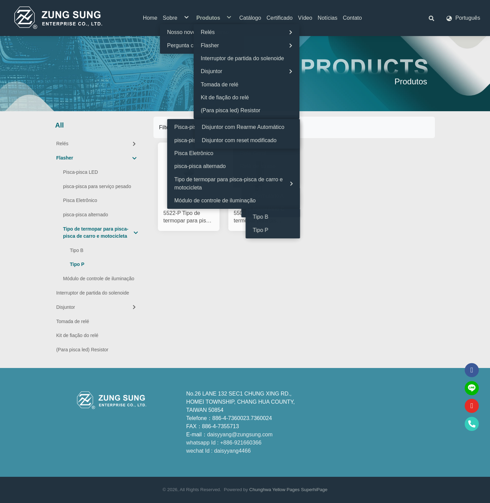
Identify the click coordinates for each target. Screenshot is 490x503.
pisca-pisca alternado (85, 214)
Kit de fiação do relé (77, 335)
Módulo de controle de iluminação (98, 278)
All (59, 125)
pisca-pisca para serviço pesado (97, 186)
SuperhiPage (314, 489)
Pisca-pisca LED (80, 172)
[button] (431, 18)
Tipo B (76, 250)
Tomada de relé (72, 321)
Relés (96, 143)
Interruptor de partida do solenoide (92, 293)
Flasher (96, 158)
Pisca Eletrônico (80, 200)
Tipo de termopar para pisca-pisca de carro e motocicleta (100, 232)
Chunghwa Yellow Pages (274, 489)
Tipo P (77, 264)
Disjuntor (96, 307)
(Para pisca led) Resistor (82, 349)
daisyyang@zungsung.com (240, 434)
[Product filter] (208, 127)
